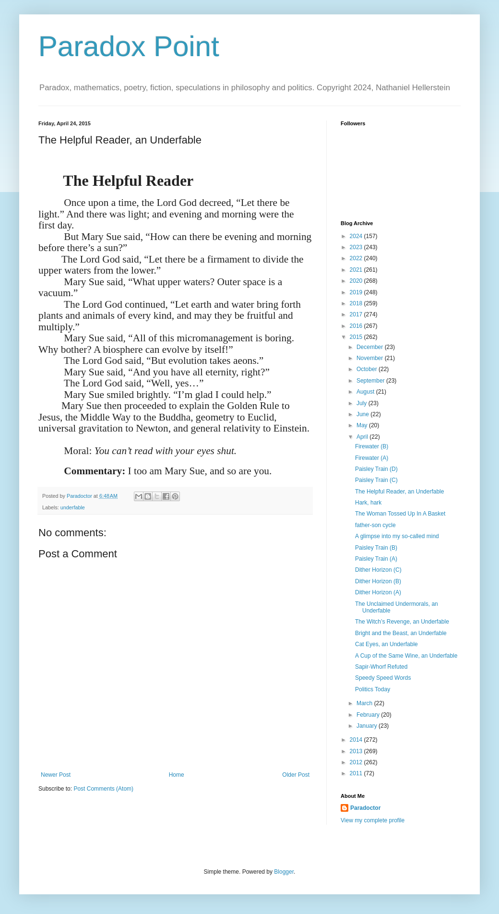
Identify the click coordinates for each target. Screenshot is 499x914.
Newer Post (56, 774)
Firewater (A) (371, 458)
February (368, 714)
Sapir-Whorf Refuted (381, 666)
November (370, 358)
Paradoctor (365, 808)
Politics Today (372, 689)
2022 (357, 258)
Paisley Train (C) (376, 480)
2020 (357, 280)
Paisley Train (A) (376, 558)
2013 (357, 751)
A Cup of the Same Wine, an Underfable (406, 655)
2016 (357, 326)
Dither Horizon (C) (378, 569)
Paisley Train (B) (376, 547)
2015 (357, 337)
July (362, 403)
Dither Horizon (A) (378, 592)
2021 (357, 269)
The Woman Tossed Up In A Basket (400, 513)
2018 (357, 303)
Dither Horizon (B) (378, 581)
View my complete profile (372, 820)
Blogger (284, 871)
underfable (72, 507)
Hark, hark (368, 502)
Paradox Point (128, 46)
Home (176, 774)
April (362, 436)
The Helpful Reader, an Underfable (399, 491)
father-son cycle (375, 525)
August (366, 391)
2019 (357, 292)
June (363, 414)
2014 (357, 739)
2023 (357, 247)
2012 (357, 762)
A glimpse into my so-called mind (397, 536)
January (367, 725)
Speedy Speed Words (383, 677)
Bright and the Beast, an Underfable (401, 633)
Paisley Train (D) (376, 469)
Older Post (295, 774)
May (362, 425)
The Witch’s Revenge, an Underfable (402, 621)
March (365, 703)
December (370, 347)
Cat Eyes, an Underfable (386, 644)
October (367, 369)
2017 (357, 314)
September (371, 380)
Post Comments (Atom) (103, 788)
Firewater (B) (371, 446)
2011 (357, 773)
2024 (357, 236)
